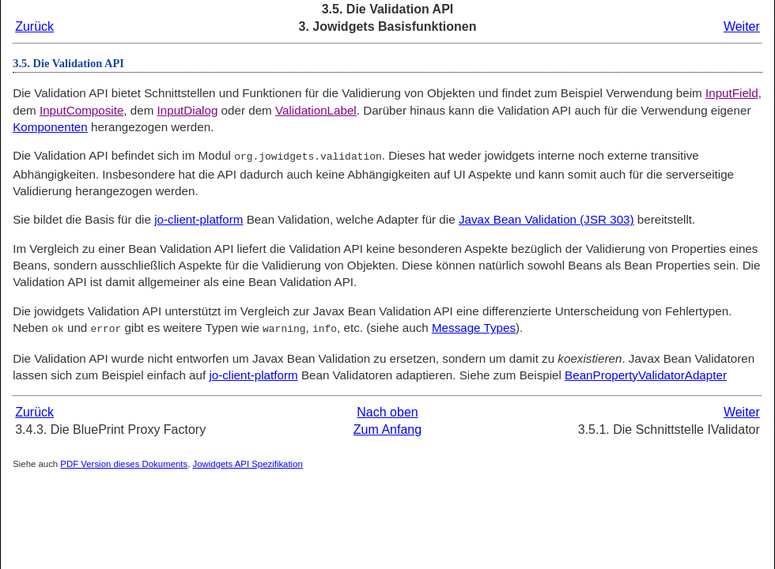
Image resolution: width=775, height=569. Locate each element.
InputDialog (187, 110)
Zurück (34, 26)
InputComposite (81, 110)
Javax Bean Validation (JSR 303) (546, 218)
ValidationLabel (316, 110)
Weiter (742, 26)
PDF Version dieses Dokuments (123, 462)
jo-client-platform (198, 218)
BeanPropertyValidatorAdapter (646, 373)
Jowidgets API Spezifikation (248, 462)
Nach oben (387, 410)
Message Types (474, 326)
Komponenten (50, 127)
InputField (731, 93)
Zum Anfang (387, 428)
